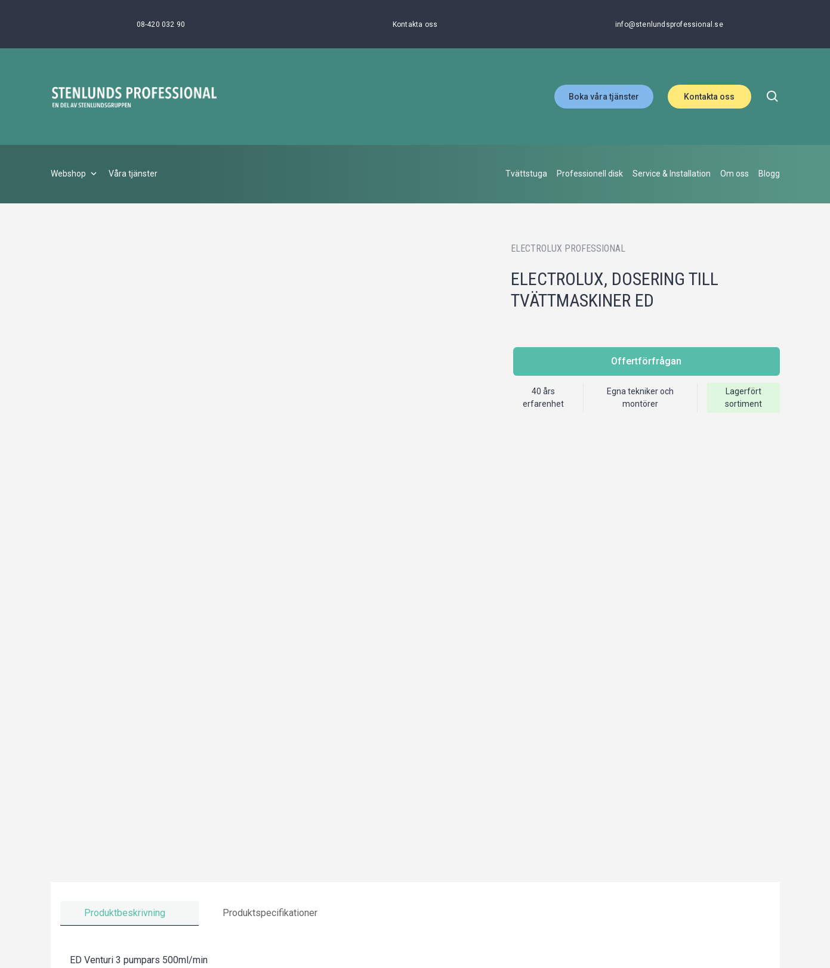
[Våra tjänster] (133, 174)
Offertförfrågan (646, 361)
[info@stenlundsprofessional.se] (669, 24)
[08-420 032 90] (161, 24)
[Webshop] (75, 174)
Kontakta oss (709, 96)
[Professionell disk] (590, 174)
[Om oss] (734, 174)
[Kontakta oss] (415, 24)
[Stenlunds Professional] (134, 96)
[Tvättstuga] (526, 174)
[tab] (129, 913)
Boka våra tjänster (604, 96)
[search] (773, 96)
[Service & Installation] (671, 174)
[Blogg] (769, 174)
